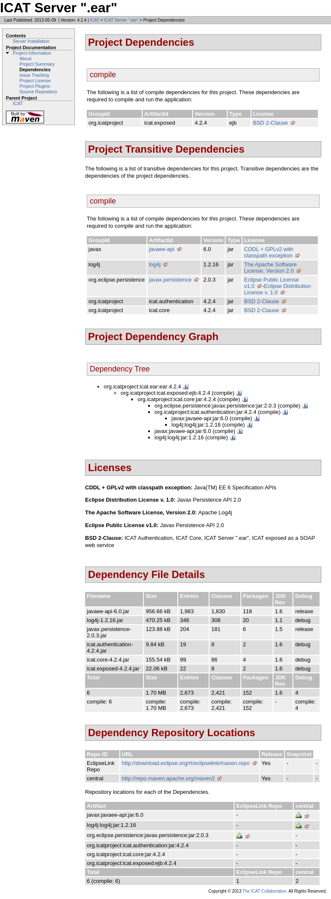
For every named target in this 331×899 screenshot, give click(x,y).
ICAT (94, 20)
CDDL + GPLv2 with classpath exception (268, 252)
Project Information (32, 53)
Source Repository (38, 91)
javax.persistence (170, 279)
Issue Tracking (34, 75)
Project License (35, 80)
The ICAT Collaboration (265, 891)
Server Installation (31, 41)
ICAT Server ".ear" (121, 20)
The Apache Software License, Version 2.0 (270, 267)
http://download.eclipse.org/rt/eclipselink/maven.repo (186, 763)
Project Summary (37, 64)
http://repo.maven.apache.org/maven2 (168, 778)
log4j (154, 264)
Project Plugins (34, 86)
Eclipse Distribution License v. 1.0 (277, 289)
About (25, 58)
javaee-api (161, 249)
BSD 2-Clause (270, 123)
